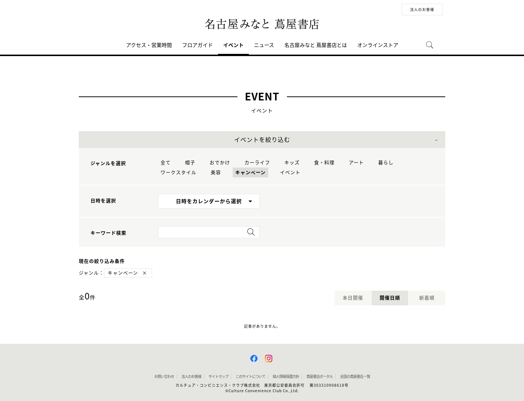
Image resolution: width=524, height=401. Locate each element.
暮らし (386, 162)
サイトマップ (218, 376)
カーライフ (257, 162)
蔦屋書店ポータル (319, 376)
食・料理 (324, 162)
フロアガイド (197, 45)
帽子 (190, 162)
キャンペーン (250, 172)
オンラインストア (377, 45)
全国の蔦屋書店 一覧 (355, 376)
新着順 (427, 297)
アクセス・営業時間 (149, 45)
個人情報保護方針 (286, 376)
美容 (216, 172)
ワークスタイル (178, 172)
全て (165, 162)
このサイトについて (250, 376)
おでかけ (220, 162)
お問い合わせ (164, 376)
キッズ (292, 162)
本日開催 (353, 297)
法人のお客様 (422, 9)
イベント (233, 45)
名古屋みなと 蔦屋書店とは (315, 45)
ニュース (264, 45)
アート (356, 162)
